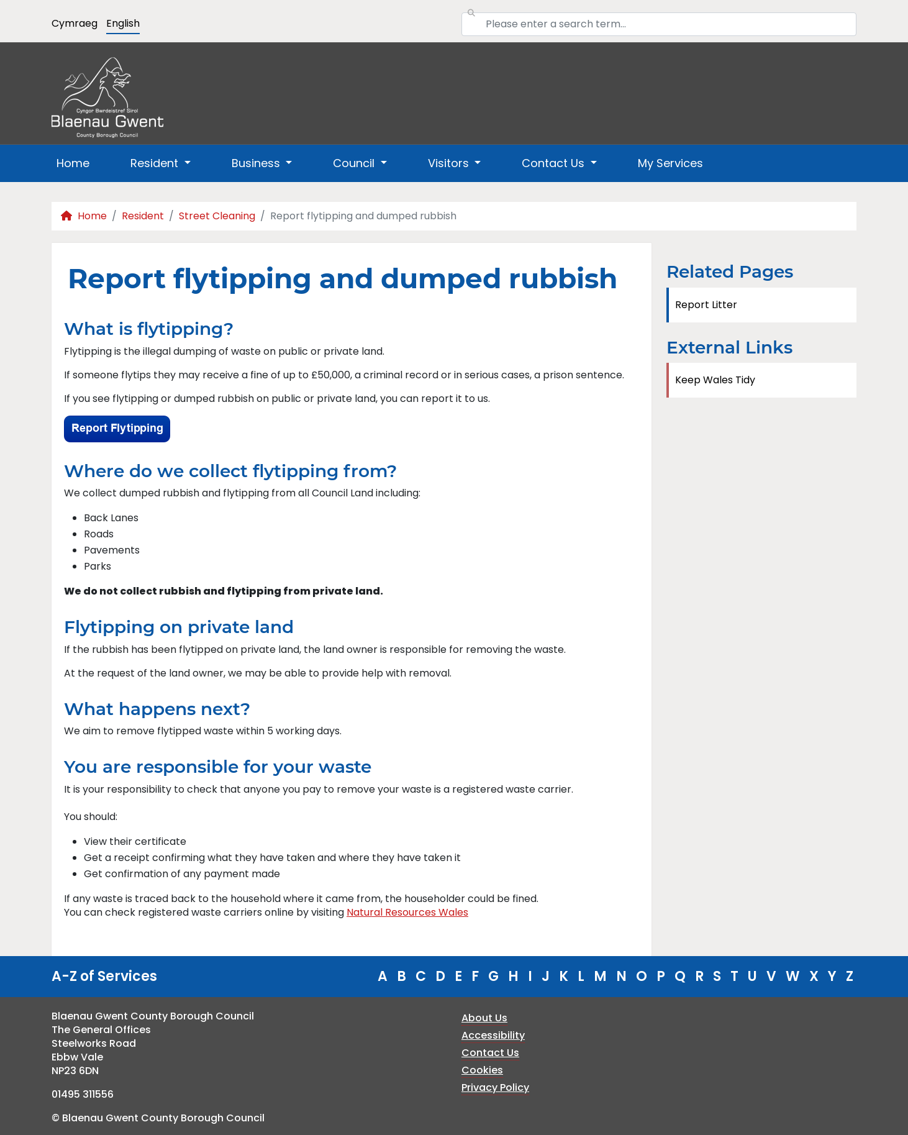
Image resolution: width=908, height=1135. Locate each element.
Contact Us (490, 1053)
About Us (484, 1018)
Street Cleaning (217, 216)
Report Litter (706, 305)
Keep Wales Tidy (715, 380)
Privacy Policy (495, 1087)
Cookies (482, 1070)
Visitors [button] (450, 163)
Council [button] (355, 163)
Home (73, 163)
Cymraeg (75, 23)
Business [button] (257, 163)
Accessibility (493, 1035)
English (123, 23)
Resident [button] (155, 163)
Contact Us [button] (555, 163)
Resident (143, 216)
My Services (670, 163)
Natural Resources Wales (407, 912)
